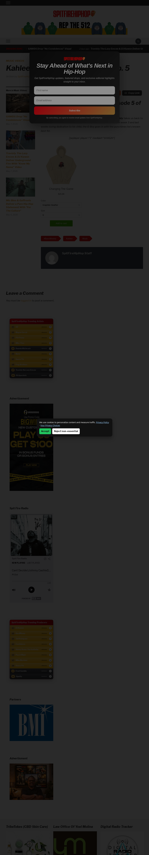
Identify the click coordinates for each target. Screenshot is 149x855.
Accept (45, 431)
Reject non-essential (66, 431)
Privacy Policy (102, 422)
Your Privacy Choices (50, 425)
